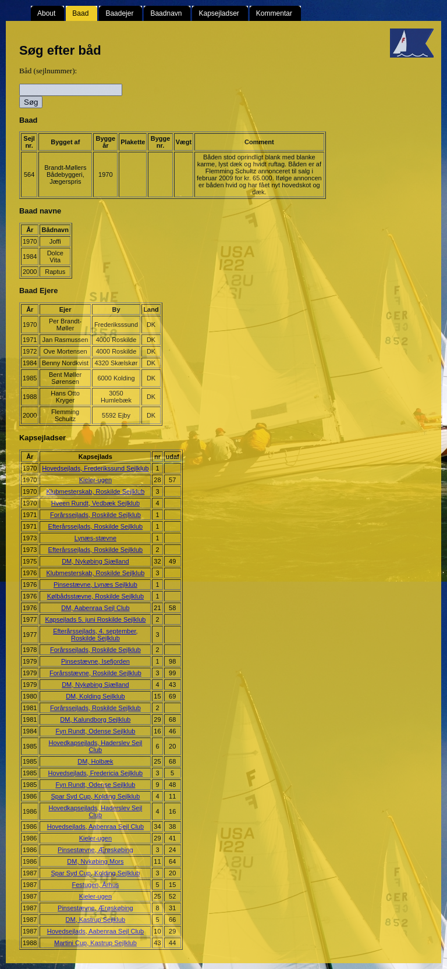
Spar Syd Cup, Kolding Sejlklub (95, 796)
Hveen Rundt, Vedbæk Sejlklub (95, 503)
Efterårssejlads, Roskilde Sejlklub (95, 526)
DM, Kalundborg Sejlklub (95, 719)
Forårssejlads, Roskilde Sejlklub (95, 514)
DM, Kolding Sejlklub (95, 696)
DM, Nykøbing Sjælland (95, 561)
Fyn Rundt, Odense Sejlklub (95, 731)
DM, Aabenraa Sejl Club (95, 607)
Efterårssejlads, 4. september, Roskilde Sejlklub (95, 635)
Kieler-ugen (95, 479)
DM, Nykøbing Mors (95, 861)
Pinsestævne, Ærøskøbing (95, 849)
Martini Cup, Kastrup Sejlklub (95, 942)
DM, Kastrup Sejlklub (96, 919)
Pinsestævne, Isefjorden (95, 661)
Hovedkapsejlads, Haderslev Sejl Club (95, 746)
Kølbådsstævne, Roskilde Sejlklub (95, 596)
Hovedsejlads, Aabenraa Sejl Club (95, 826)
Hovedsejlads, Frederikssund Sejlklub (95, 468)
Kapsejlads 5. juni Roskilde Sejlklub (95, 619)
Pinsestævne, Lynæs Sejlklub (95, 584)
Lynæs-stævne (95, 538)
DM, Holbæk (95, 761)
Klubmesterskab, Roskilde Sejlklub (96, 491)
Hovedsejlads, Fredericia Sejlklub (95, 773)
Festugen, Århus (95, 884)
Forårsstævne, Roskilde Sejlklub (95, 672)
